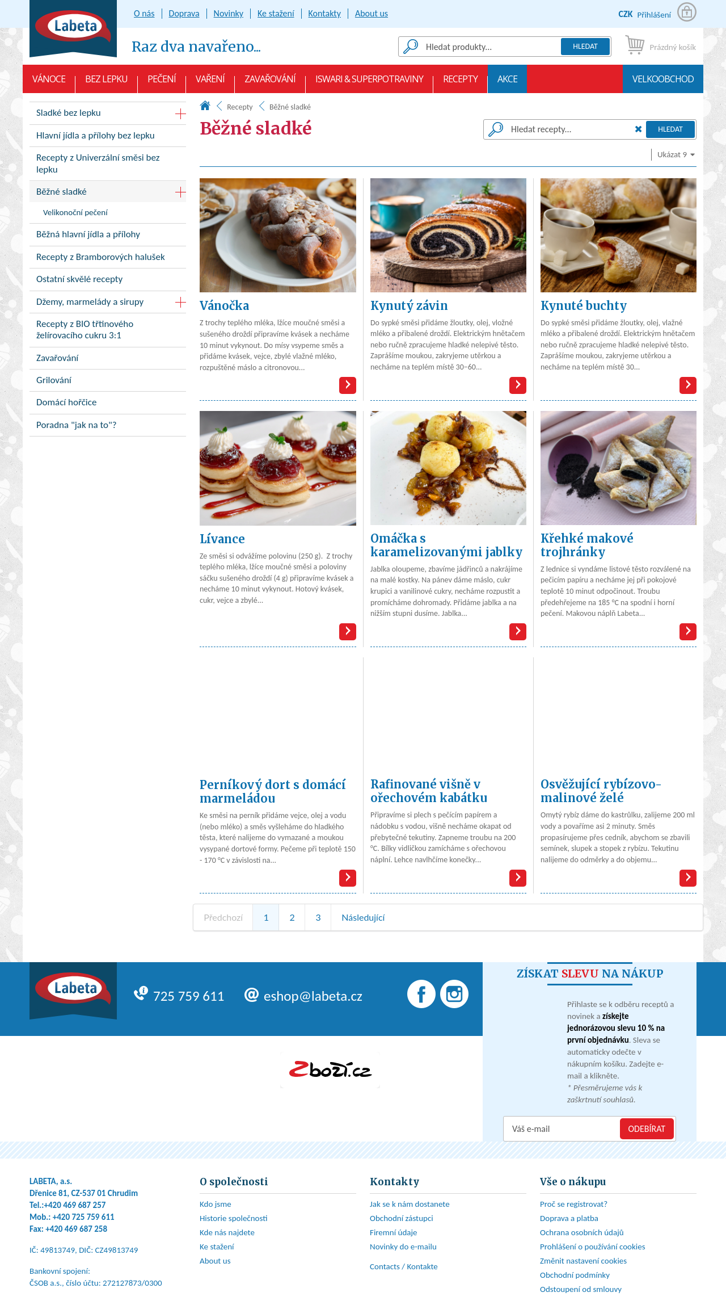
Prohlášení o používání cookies (592, 1246)
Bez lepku (106, 83)
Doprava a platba (569, 1218)
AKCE (507, 83)
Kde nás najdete (227, 1232)
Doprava (184, 13)
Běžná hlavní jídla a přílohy (107, 236)
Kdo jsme (215, 1204)
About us (371, 13)
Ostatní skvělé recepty (107, 281)
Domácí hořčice (107, 404)
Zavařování (270, 83)
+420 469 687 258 (76, 1229)
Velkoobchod (663, 83)
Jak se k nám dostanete (410, 1204)
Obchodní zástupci (401, 1218)
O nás (144, 13)
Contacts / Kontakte (404, 1266)
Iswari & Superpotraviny (369, 83)
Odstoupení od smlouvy (581, 1289)
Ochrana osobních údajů (582, 1232)
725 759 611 (179, 996)
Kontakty (325, 13)
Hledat (585, 46)
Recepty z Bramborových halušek (107, 259)
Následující (363, 917)
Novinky (229, 13)
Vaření (210, 83)
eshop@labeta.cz (303, 996)
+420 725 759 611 (84, 1217)
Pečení (161, 83)
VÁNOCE (49, 83)
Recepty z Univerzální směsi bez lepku (107, 166)
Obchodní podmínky (575, 1275)
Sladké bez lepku (68, 113)
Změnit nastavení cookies (583, 1261)
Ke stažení (276, 13)
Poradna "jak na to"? (107, 427)
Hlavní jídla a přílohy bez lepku (107, 137)
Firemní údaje (393, 1232)
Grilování (107, 382)
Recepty (460, 83)
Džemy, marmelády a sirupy (89, 302)
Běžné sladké (61, 192)
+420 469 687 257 (75, 1205)
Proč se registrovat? (573, 1204)
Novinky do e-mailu (403, 1246)
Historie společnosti (234, 1218)
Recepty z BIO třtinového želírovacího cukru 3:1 (107, 332)
